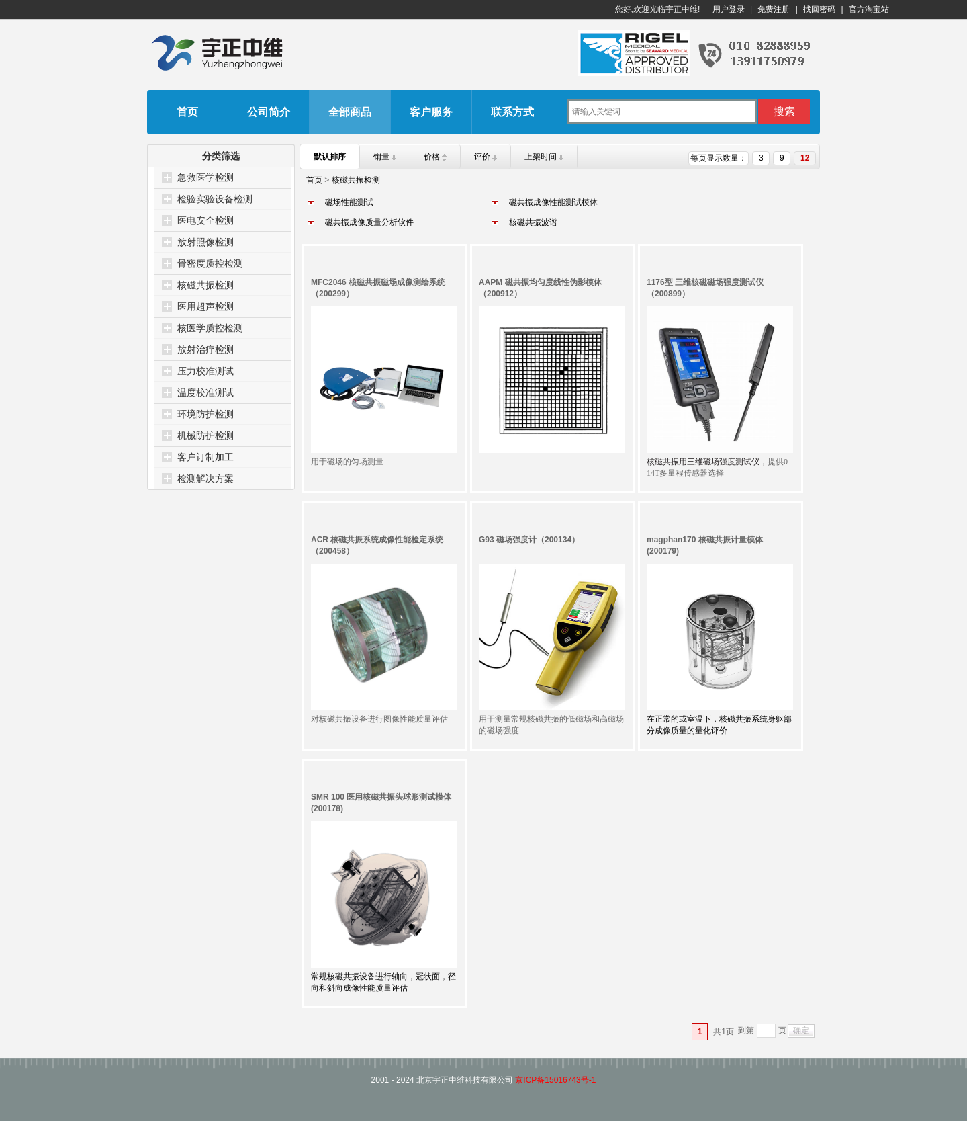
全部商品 (349, 112)
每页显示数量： (718, 158)
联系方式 (512, 112)
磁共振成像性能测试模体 (553, 202)
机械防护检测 (205, 435)
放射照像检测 (205, 242)
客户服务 (431, 112)
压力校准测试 (205, 371)
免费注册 (773, 9)
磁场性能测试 (349, 202)
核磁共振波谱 (533, 222)
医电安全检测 (205, 220)
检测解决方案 (205, 478)
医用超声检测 (205, 306)
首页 (187, 112)
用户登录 (728, 9)
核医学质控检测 (210, 328)
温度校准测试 (205, 392)
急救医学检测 (205, 177)
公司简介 (268, 112)
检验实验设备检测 (214, 199)
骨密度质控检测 (210, 263)
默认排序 (330, 156)
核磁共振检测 (205, 285)
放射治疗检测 (205, 349)
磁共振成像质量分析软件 (369, 222)
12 (805, 158)
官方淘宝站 (869, 9)
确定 (801, 1030)
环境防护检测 (205, 414)
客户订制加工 (205, 457)
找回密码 (819, 9)
